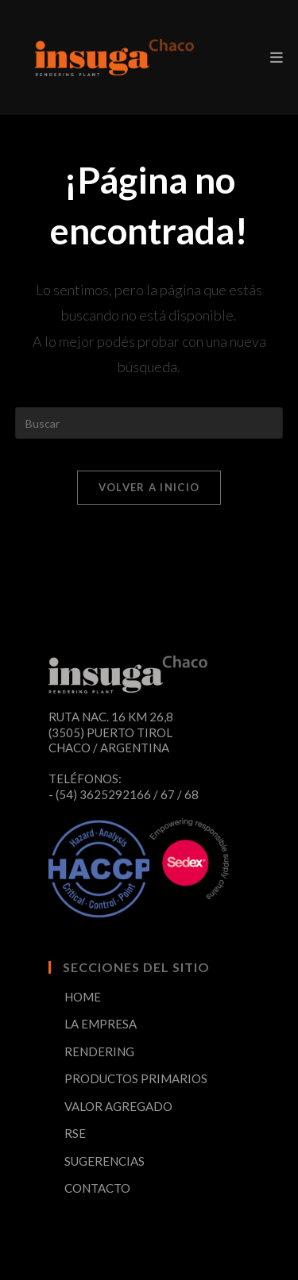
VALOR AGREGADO (118, 1106)
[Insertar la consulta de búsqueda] (149, 423)
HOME (82, 997)
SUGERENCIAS (104, 1161)
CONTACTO (97, 1188)
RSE (75, 1133)
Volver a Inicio (149, 487)
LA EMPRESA (100, 1024)
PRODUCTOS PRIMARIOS (135, 1078)
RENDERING (99, 1051)
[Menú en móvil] (276, 57)
